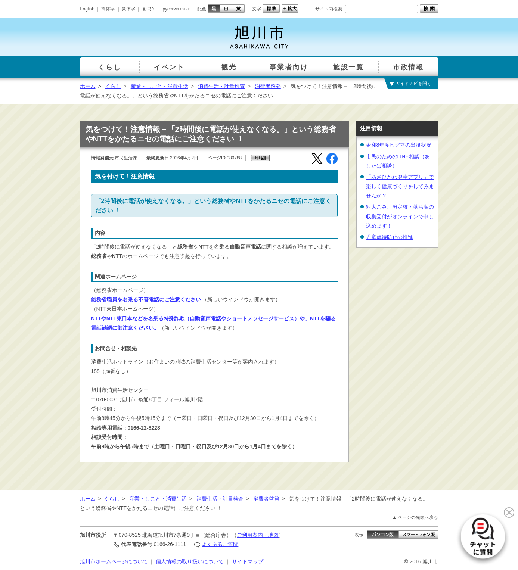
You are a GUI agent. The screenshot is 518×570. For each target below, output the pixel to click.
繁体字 (128, 9)
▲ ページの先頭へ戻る (415, 517)
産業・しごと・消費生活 (159, 86)
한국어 (149, 9)
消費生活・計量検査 (221, 86)
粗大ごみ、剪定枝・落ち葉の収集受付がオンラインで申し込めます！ (400, 216)
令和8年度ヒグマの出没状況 (399, 145)
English (87, 9)
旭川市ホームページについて (114, 561)
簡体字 (108, 9)
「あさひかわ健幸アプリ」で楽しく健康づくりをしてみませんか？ (400, 186)
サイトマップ (247, 561)
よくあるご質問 (220, 544)
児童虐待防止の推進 (389, 237)
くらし (113, 86)
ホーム (88, 86)
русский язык (176, 9)
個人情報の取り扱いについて (190, 561)
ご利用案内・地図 (258, 535)
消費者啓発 (268, 86)
